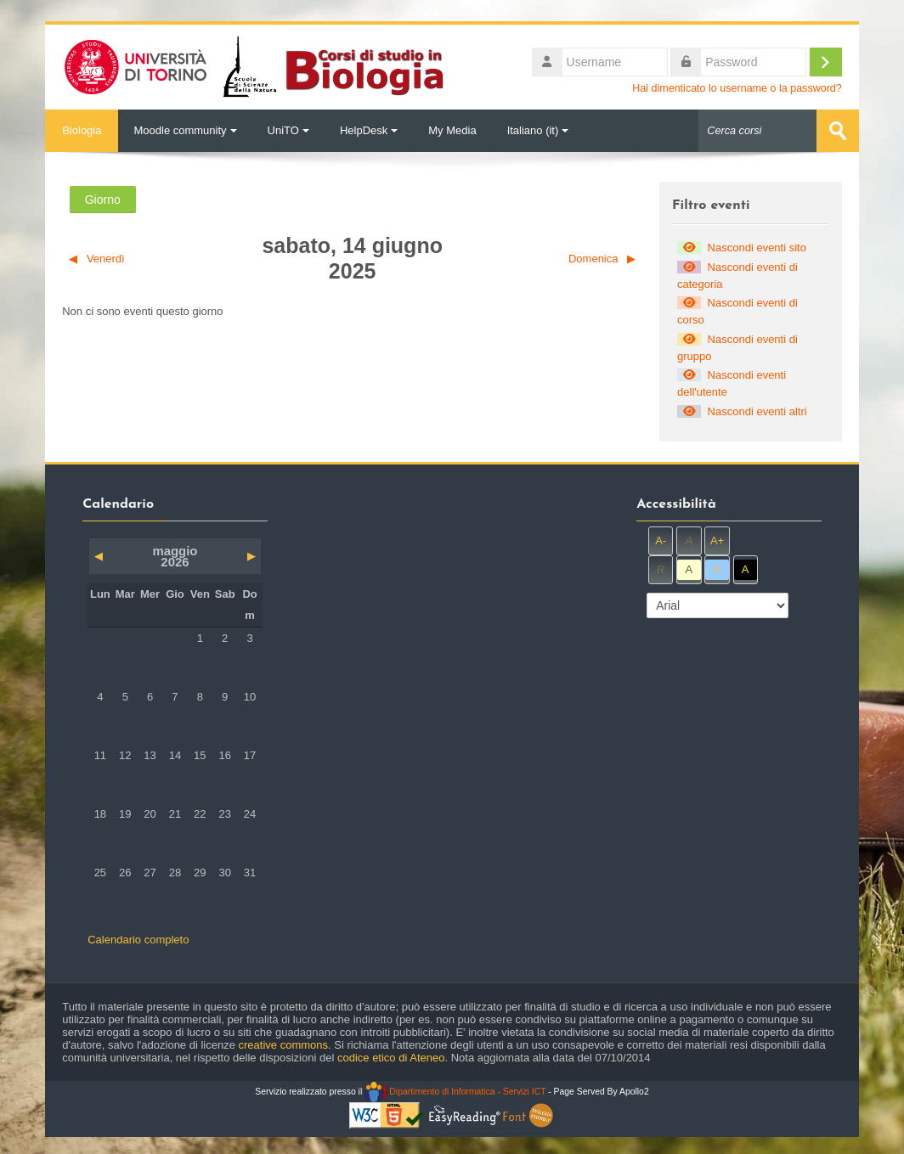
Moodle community (184, 130)
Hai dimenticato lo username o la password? (737, 88)
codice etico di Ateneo (390, 1057)
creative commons (283, 1045)
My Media (452, 130)
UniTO (288, 130)
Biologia (81, 130)
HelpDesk (369, 130)
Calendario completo (138, 939)
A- (660, 540)
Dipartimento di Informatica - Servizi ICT (454, 1091)
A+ (717, 540)
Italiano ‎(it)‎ (538, 130)
